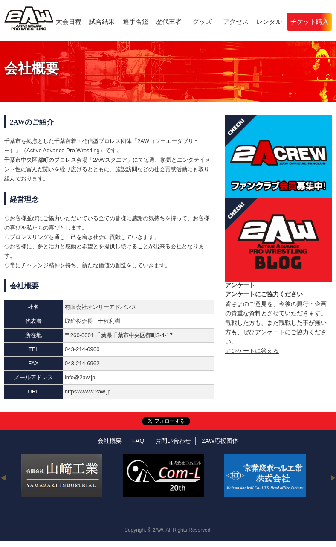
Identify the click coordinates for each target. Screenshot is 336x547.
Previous (3, 477)
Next (333, 477)
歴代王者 (169, 21)
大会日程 (68, 21)
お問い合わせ (173, 440)
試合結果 (102, 21)
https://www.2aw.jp (88, 391)
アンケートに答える (252, 350)
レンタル (269, 21)
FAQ (138, 440)
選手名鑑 (135, 21)
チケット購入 (309, 21)
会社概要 (110, 440)
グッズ (202, 21)
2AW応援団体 (220, 440)
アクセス (236, 21)
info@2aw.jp (80, 377)
